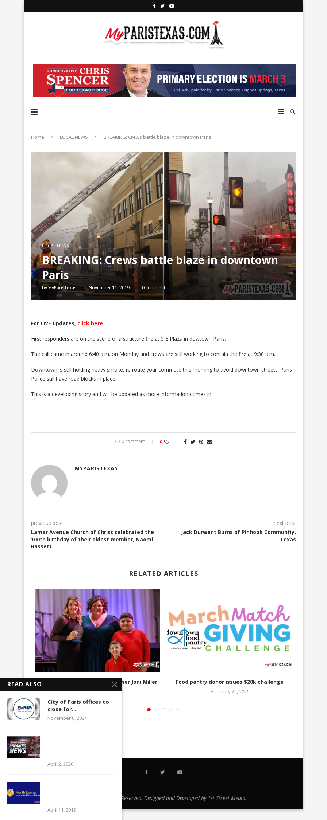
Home (37, 137)
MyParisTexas (62, 288)
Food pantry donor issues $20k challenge (230, 681)
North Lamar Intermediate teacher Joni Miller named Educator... (97, 685)
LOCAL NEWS (74, 137)
